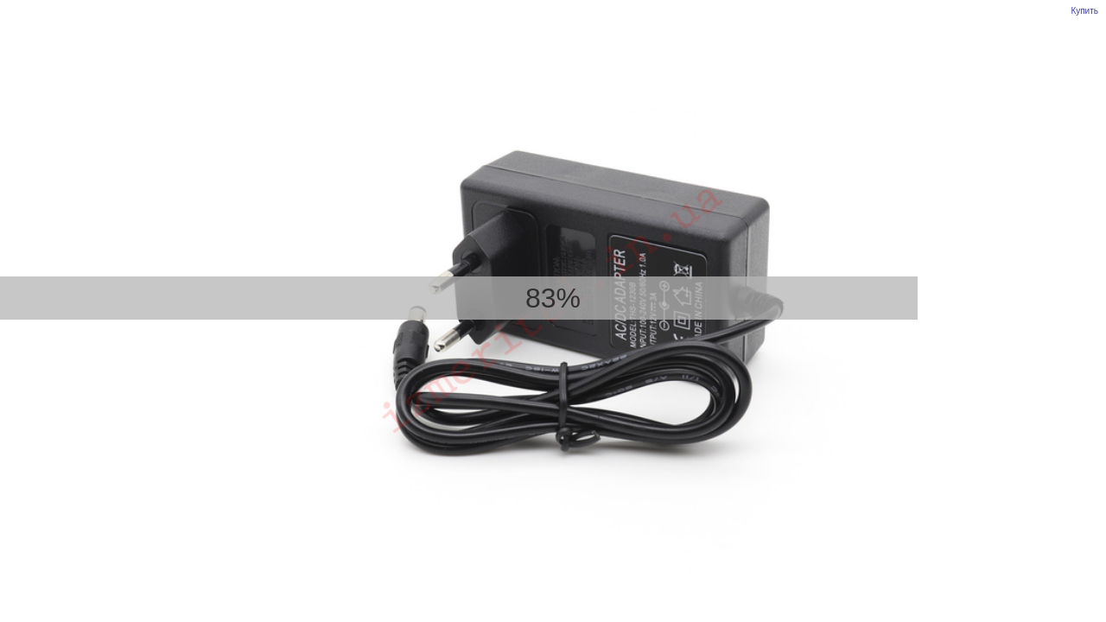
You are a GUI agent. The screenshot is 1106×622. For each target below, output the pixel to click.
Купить (1084, 11)
